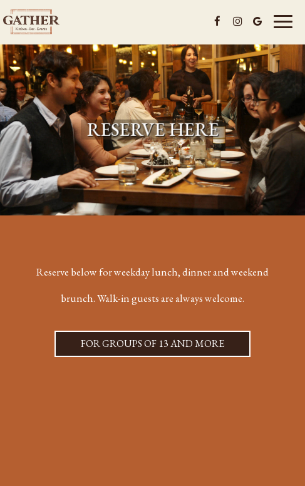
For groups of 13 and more (139, 347)
